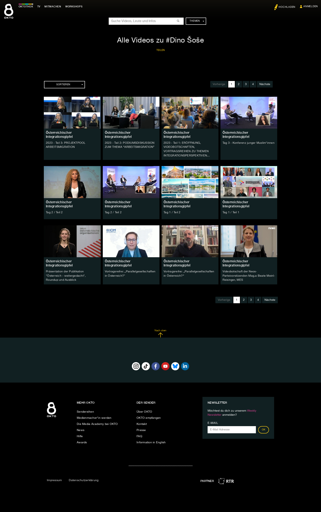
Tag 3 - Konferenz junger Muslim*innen (249, 142)
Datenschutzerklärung (83, 479)
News (80, 429)
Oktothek (26, 6)
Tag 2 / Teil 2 (54, 211)
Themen (197, 21)
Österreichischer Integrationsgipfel (59, 135)
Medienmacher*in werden (94, 416)
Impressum (54, 479)
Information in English (151, 441)
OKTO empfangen (149, 416)
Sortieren (69, 84)
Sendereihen (85, 410)
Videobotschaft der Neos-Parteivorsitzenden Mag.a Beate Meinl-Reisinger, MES (249, 275)
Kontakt (142, 423)
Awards (82, 441)
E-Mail (213, 422)
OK (264, 429)
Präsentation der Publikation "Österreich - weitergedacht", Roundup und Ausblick (66, 275)
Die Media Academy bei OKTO (97, 423)
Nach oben (160, 332)
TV (39, 6)
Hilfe (80, 435)
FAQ (139, 435)
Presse (141, 429)
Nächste (264, 84)
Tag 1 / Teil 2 (172, 211)
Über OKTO (144, 410)
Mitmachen (53, 6)
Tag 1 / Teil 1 (231, 211)
